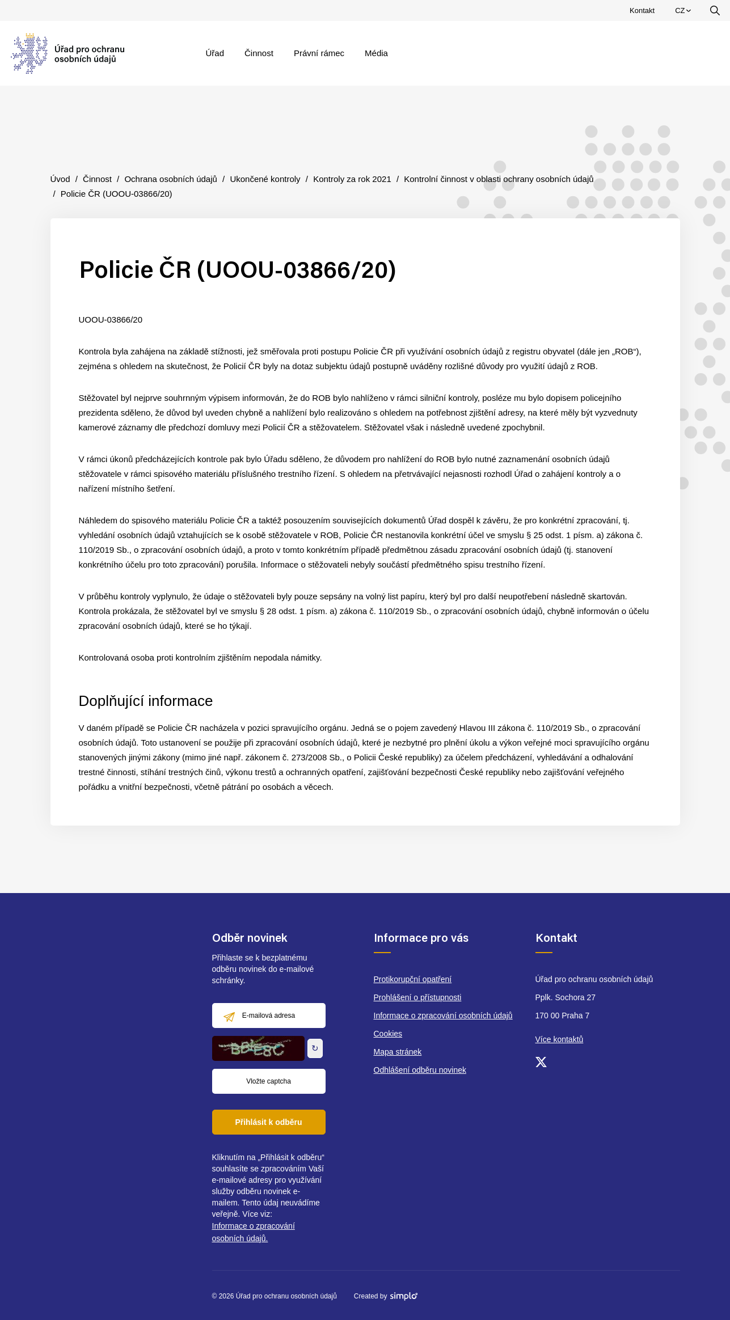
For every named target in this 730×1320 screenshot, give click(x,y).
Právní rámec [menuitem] (319, 53)
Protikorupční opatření (413, 979)
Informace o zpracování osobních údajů (443, 1015)
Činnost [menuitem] (258, 53)
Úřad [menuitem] (215, 53)
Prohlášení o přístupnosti (418, 997)
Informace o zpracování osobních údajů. (253, 1232)
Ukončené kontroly (265, 179)
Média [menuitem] (376, 53)
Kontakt (642, 10)
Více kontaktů (559, 1039)
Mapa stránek (398, 1051)
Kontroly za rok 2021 (352, 179)
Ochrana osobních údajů (170, 179)
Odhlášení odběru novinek (420, 1069)
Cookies (388, 1033)
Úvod (60, 179)
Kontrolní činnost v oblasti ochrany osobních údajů (498, 179)
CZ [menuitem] (684, 13)
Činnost (97, 179)
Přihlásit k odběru (268, 1122)
